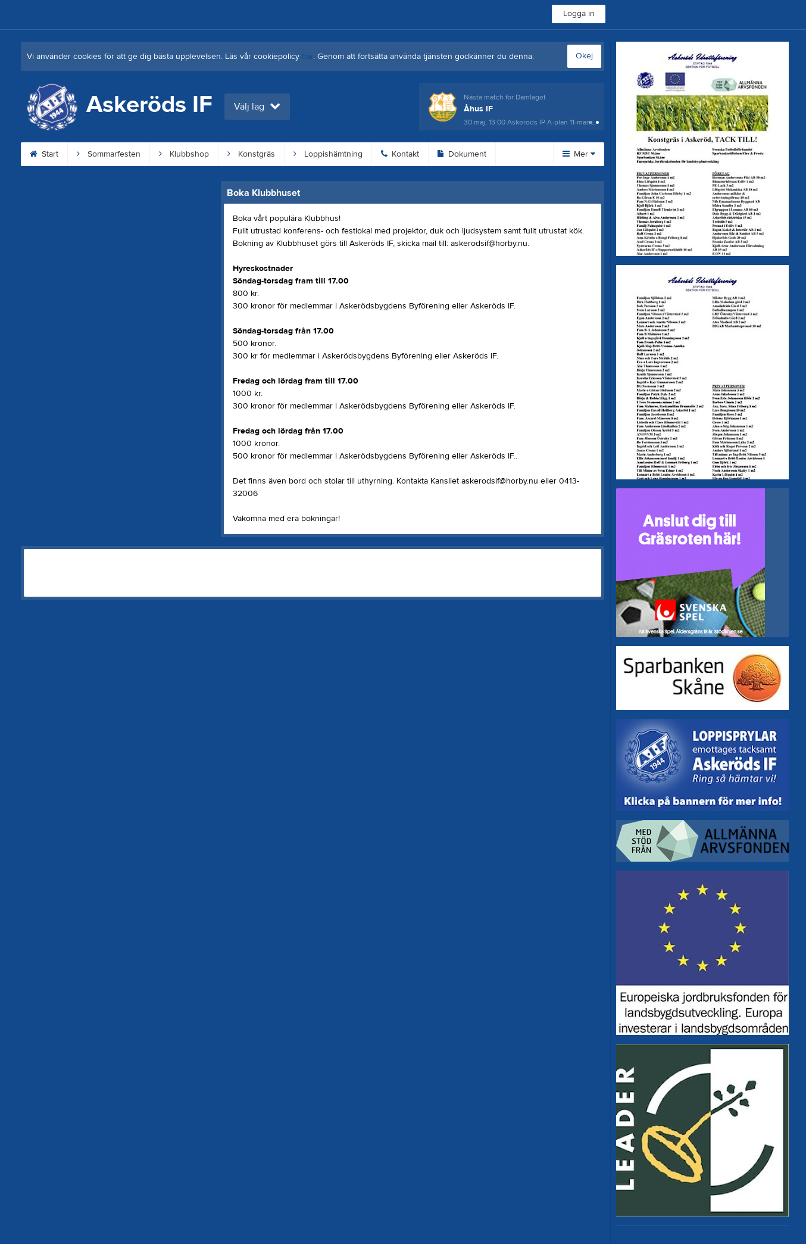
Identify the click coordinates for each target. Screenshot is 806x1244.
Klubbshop (184, 154)
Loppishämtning (328, 154)
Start (44, 154)
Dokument (462, 154)
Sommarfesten (108, 154)
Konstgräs (251, 154)
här (307, 56)
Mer (579, 154)
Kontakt (400, 154)
